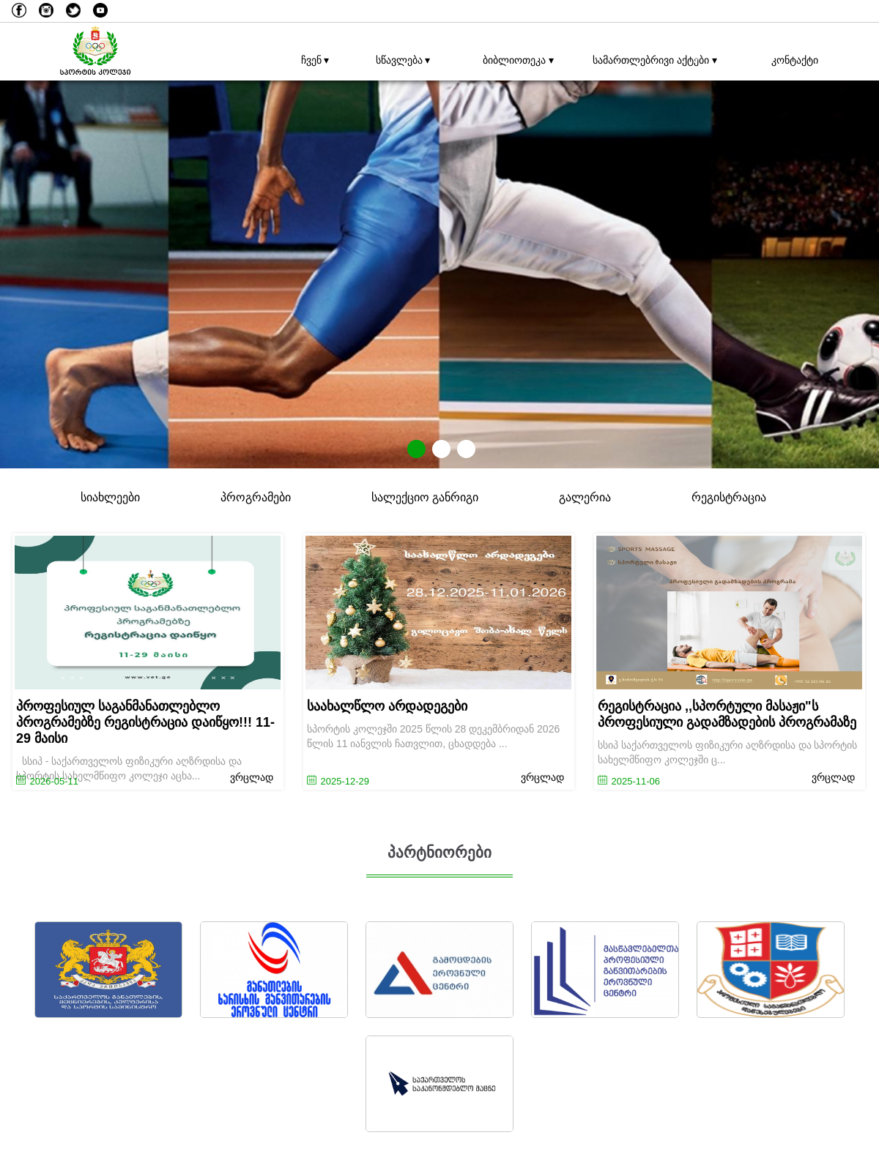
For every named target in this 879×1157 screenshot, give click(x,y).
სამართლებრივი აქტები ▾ (652, 60)
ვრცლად (251, 777)
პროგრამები (255, 497)
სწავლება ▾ (403, 60)
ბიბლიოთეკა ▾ (518, 60)
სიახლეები (110, 497)
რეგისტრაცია (728, 497)
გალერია (585, 497)
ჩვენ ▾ (315, 60)
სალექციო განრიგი (424, 497)
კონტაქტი (794, 60)
